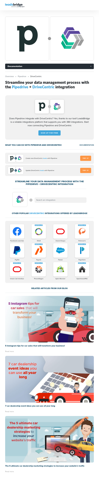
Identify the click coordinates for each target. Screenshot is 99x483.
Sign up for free (49, 133)
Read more (9, 351)
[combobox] (60, 200)
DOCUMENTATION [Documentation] (87, 145)
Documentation (15, 66)
